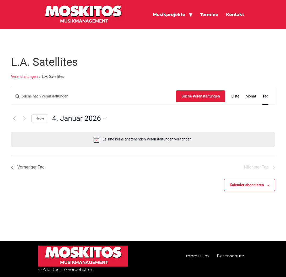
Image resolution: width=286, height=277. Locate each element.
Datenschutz (230, 255)
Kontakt (235, 14)
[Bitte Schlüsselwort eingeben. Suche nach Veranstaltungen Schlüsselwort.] (93, 96)
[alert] (143, 139)
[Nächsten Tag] (24, 118)
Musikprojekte (169, 14)
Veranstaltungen (24, 76)
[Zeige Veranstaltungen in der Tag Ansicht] (265, 96)
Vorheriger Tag (28, 167)
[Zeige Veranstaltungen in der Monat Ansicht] (251, 96)
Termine (209, 14)
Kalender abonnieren (247, 185)
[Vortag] (14, 118)
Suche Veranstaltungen (200, 96)
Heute (40, 118)
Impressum (197, 255)
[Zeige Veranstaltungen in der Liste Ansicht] (235, 96)
